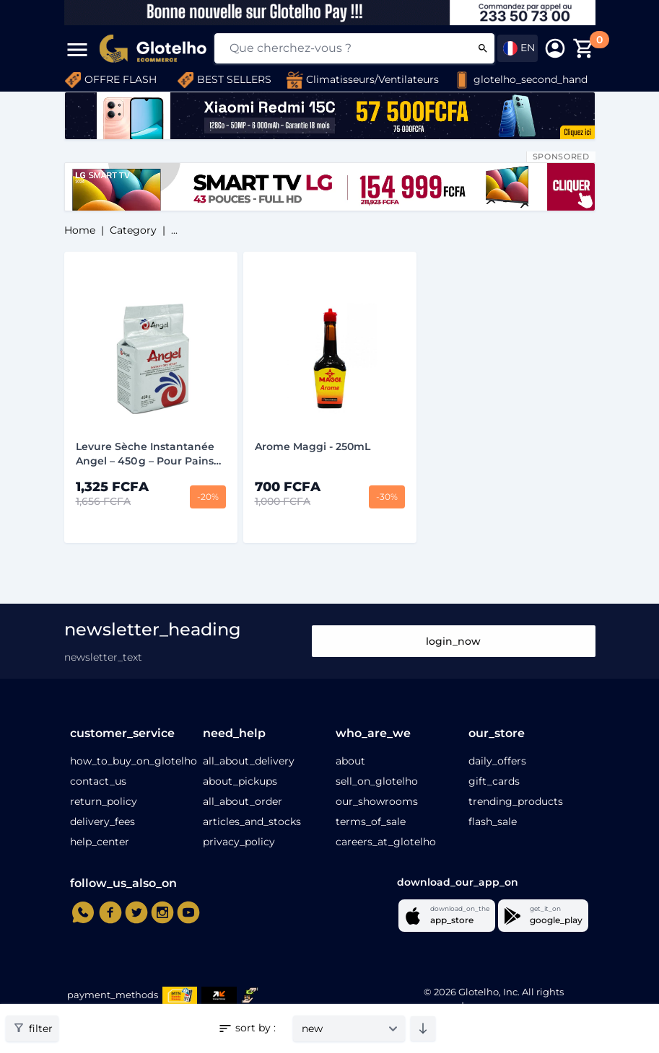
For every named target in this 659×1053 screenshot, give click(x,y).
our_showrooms (377, 801)
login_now (453, 641)
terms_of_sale (371, 821)
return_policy (103, 801)
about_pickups (240, 781)
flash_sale (492, 821)
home (79, 230)
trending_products (515, 801)
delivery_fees (102, 821)
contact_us (98, 781)
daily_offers (497, 760)
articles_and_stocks (252, 821)
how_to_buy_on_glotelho (133, 760)
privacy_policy (239, 841)
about (350, 760)
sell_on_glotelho (377, 781)
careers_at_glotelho (386, 841)
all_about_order (242, 801)
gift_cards (494, 781)
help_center (99, 841)
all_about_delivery (248, 760)
